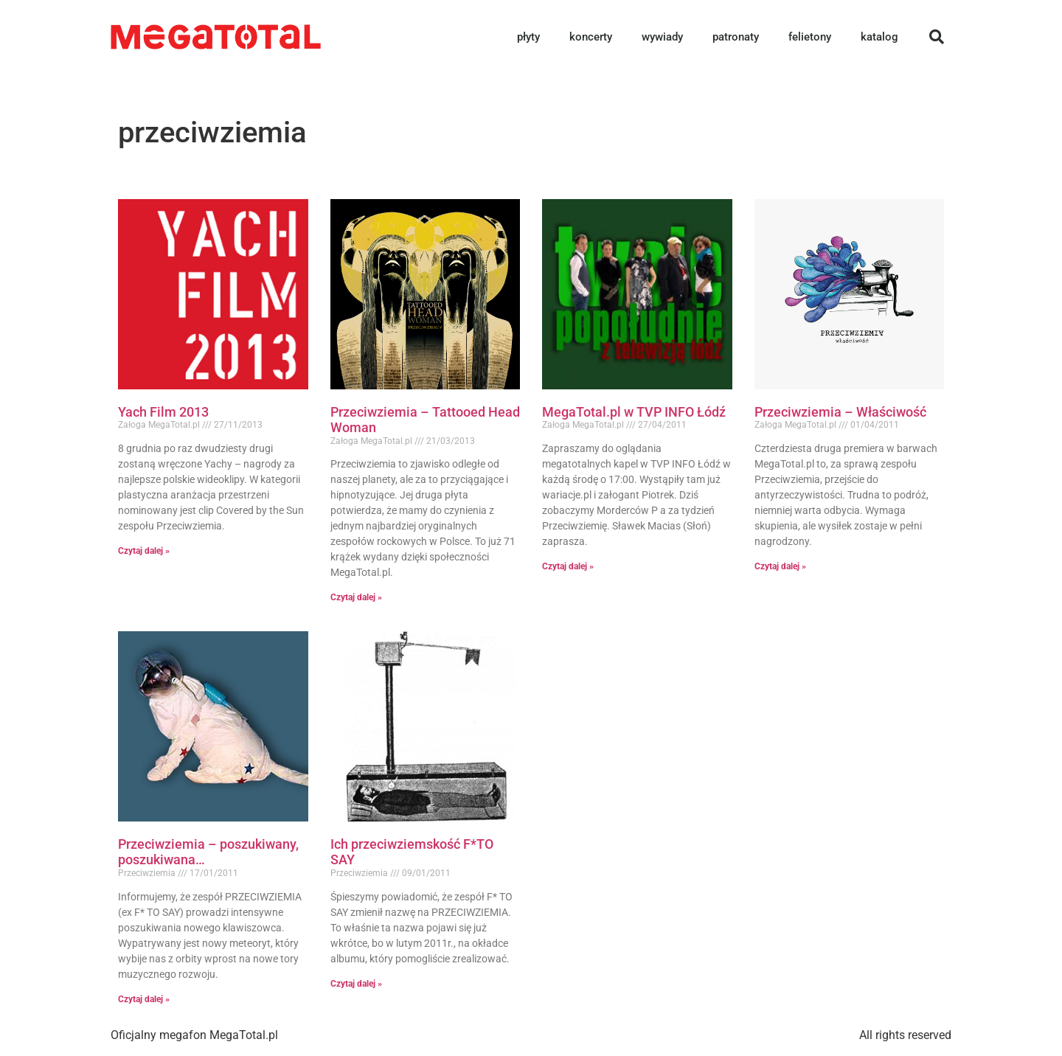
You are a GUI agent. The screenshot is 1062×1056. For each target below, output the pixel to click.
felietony (809, 37)
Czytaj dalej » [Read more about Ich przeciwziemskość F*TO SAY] (356, 984)
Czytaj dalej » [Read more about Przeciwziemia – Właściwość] (780, 566)
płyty (528, 37)
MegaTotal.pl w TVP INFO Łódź (634, 412)
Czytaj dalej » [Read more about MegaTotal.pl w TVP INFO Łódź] (568, 566)
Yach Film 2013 (163, 412)
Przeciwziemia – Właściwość (840, 412)
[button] (936, 37)
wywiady (662, 37)
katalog (879, 37)
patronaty (735, 37)
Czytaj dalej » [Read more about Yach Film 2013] (144, 551)
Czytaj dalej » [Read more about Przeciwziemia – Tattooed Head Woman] (356, 597)
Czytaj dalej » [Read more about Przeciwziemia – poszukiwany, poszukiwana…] (144, 999)
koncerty (590, 37)
